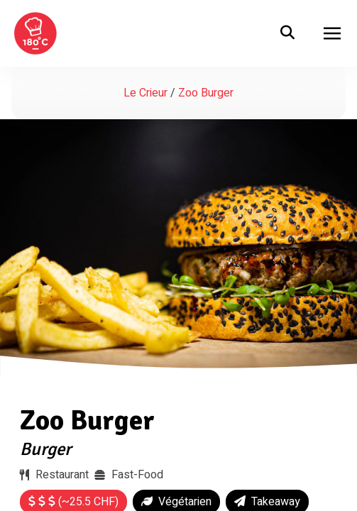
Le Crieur (145, 92)
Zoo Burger (87, 420)
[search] (287, 33)
